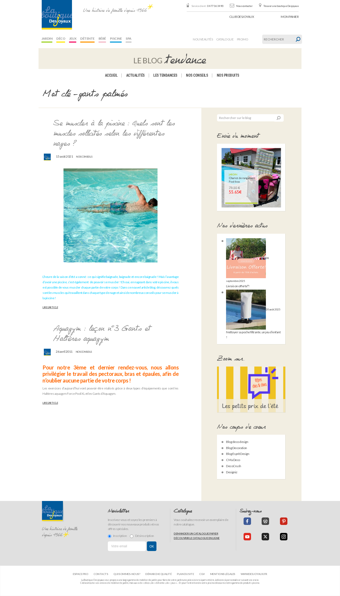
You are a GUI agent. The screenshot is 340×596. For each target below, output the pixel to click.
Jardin (46, 38)
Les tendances (165, 75)
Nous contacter (244, 5)
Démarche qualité (158, 574)
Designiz (231, 472)
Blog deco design (237, 442)
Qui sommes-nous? (126, 574)
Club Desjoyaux (241, 17)
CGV (202, 574)
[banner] (57, 15)
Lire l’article (50, 307)
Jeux (72, 38)
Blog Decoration (236, 448)
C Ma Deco (233, 460)
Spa (128, 38)
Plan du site (185, 574)
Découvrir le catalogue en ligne (197, 538)
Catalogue (225, 39)
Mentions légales (222, 574)
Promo (242, 39)
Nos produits (228, 75)
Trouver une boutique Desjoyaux (281, 5)
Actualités (135, 75)
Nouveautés (203, 39)
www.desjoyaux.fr (254, 574)
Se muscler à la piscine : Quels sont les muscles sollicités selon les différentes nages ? (114, 133)
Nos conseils (197, 75)
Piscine (116, 38)
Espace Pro (80, 574)
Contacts (101, 574)
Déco (60, 38)
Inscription (117, 536)
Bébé (102, 38)
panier (290, 17)
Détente (87, 38)
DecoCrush (233, 466)
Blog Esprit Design (237, 454)
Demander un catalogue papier (196, 533)
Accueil (111, 75)
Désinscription (142, 536)
